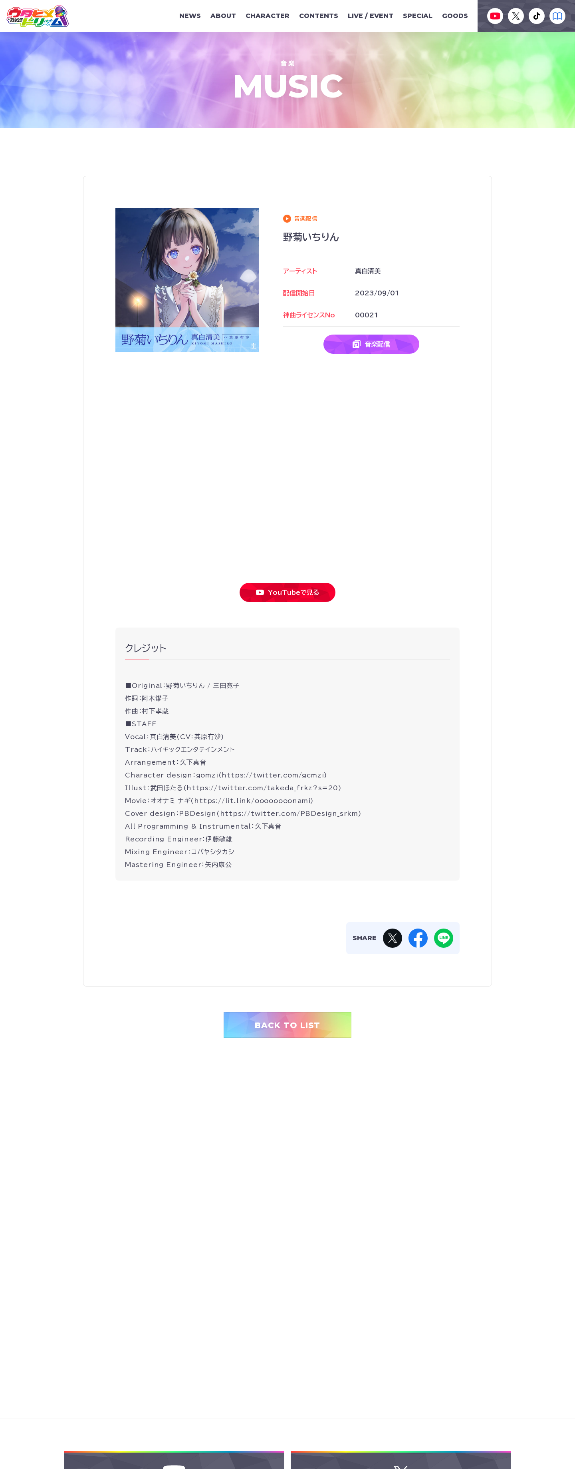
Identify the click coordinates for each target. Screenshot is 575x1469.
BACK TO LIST (287, 1025)
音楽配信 (371, 344)
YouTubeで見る (287, 592)
